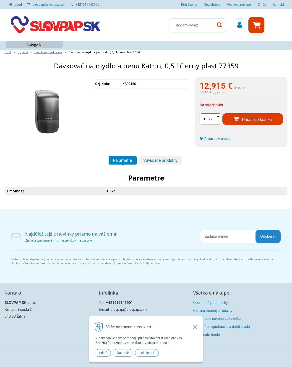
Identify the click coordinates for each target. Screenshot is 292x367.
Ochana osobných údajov (212, 310)
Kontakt (278, 4)
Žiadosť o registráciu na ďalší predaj (221, 326)
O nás (262, 4)
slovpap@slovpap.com (49, 4)
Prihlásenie (189, 4)
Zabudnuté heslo (206, 334)
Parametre (122, 160)
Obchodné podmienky (210, 303)
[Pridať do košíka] (252, 119)
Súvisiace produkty (160, 160)
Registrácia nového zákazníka (217, 318)
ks (210, 119)
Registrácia (212, 4)
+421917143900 (87, 4)
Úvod (18, 4)
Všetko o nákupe (239, 4)
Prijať (103, 353)
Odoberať (268, 236)
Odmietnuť (146, 353)
